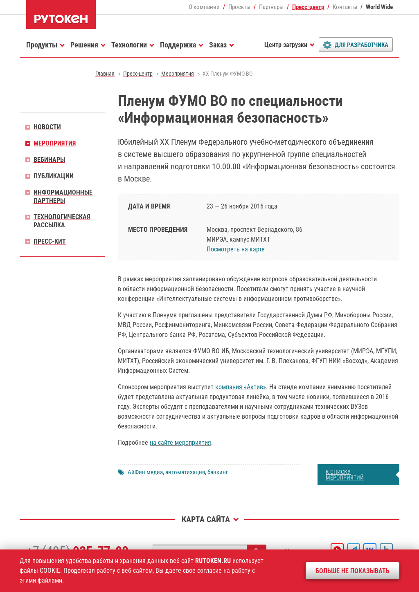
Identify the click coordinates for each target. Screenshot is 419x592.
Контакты (345, 7)
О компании (204, 7)
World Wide (379, 7)
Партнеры (271, 7)
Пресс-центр (308, 7)
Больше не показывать (352, 571)
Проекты (239, 7)
